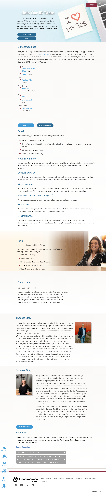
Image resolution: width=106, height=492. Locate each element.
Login (91, 5)
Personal (4, 450)
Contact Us (44, 481)
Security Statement (90, 478)
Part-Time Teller (27, 80)
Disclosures (69, 478)
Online (4, 473)
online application (43, 54)
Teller (23, 96)
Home (42, 478)
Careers (48, 478)
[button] (41, 452)
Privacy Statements (58, 478)
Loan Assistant (27, 100)
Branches (4, 488)
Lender (24, 74)
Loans (4, 465)
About (4, 480)
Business (4, 458)
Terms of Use (79, 478)
